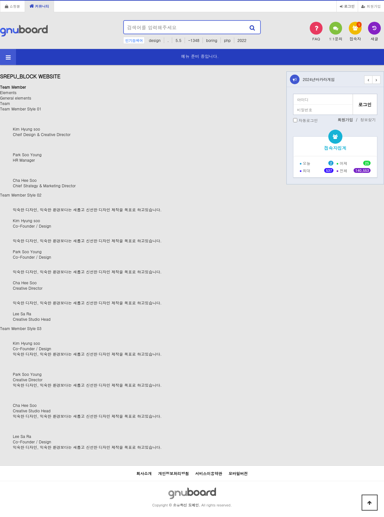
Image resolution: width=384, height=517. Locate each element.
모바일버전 (238, 473)
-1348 (193, 40)
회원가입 (371, 6)
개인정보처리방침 (173, 473)
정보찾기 (368, 119)
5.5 (178, 40)
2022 (241, 40)
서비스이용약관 (208, 473)
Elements (8, 92)
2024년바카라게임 (319, 79)
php (227, 40)
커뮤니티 (39, 6)
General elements (15, 98)
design (155, 40)
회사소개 (144, 473)
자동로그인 (308, 120)
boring (211, 40)
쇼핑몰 (12, 6)
